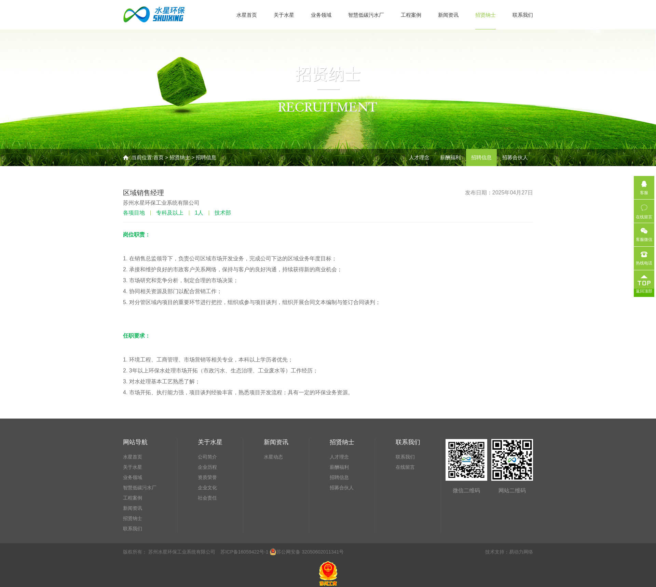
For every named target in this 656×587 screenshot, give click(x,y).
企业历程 (207, 467)
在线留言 (405, 467)
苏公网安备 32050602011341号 (307, 551)
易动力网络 (521, 552)
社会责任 (207, 498)
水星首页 (246, 15)
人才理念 (419, 157)
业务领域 (321, 15)
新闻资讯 (448, 15)
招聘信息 (206, 157)
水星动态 (273, 457)
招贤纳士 (485, 15)
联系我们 (522, 15)
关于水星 (284, 15)
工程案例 (411, 15)
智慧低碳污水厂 (366, 15)
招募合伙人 (515, 157)
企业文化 (207, 487)
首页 (158, 157)
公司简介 (207, 457)
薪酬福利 (450, 157)
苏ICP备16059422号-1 (244, 552)
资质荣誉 (207, 477)
